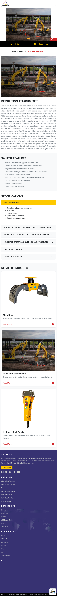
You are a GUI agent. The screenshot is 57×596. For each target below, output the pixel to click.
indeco (21, 51)
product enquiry (42, 44)
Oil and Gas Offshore (8, 484)
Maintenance (5, 488)
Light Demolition (11, 202)
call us (15, 44)
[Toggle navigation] (53, 4)
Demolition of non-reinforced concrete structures (27, 227)
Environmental (6, 501)
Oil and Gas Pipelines (8, 481)
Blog (2, 549)
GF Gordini (4, 513)
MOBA (3, 523)
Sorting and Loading (12, 249)
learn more (7, 467)
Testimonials (5, 555)
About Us (4, 539)
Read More (28, 324)
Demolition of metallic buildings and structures (25, 242)
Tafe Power (5, 527)
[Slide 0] (28, 38)
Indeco (3, 517)
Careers (4, 545)
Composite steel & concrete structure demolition (26, 235)
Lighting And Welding (8, 491)
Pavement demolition (12, 257)
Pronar (3, 510)
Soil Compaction (6, 494)
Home (14, 51)
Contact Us (5, 542)
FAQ (2, 552)
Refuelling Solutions (8, 498)
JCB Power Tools (7, 520)
